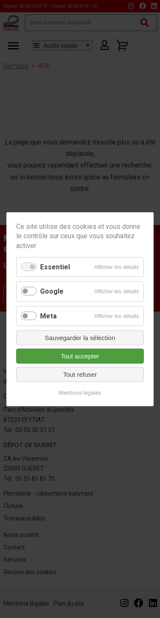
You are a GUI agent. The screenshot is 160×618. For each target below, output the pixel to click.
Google (52, 291)
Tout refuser (80, 374)
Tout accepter (80, 355)
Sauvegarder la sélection (80, 337)
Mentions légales (80, 392)
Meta (48, 316)
